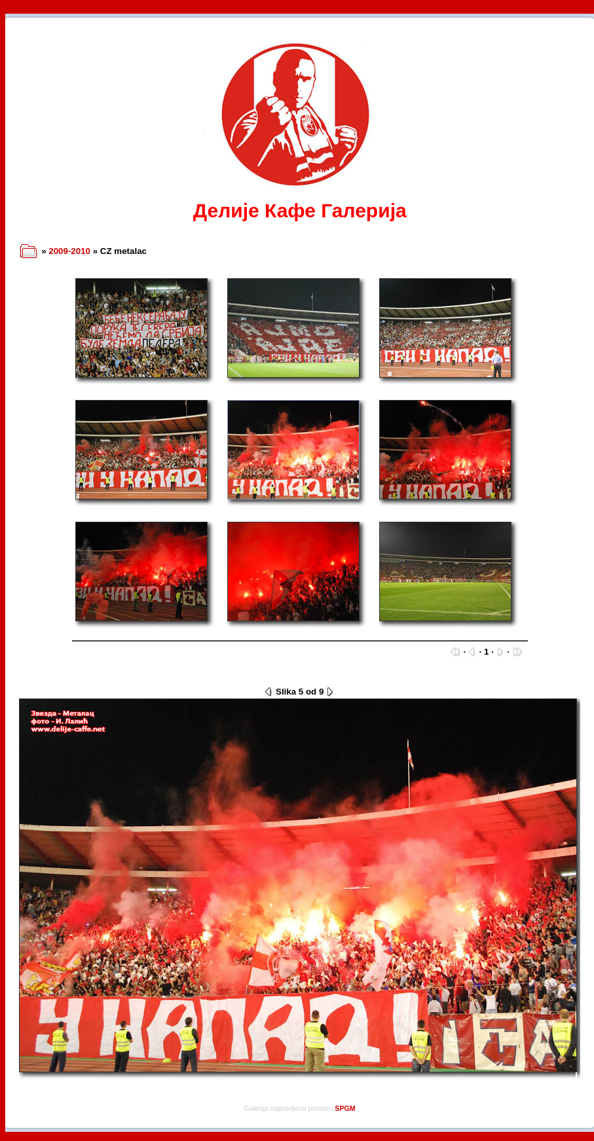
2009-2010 (69, 251)
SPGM (345, 1108)
